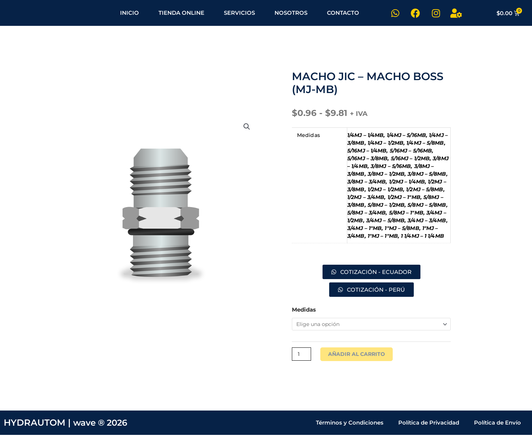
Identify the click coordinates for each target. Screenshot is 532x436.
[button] (246, 127)
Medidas (304, 309)
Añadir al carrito (358, 354)
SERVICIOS (239, 12)
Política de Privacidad (428, 423)
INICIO (129, 12)
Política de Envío (497, 423)
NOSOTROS (290, 12)
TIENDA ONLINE (181, 12)
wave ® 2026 (102, 423)
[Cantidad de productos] (302, 355)
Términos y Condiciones (349, 423)
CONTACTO (343, 12)
